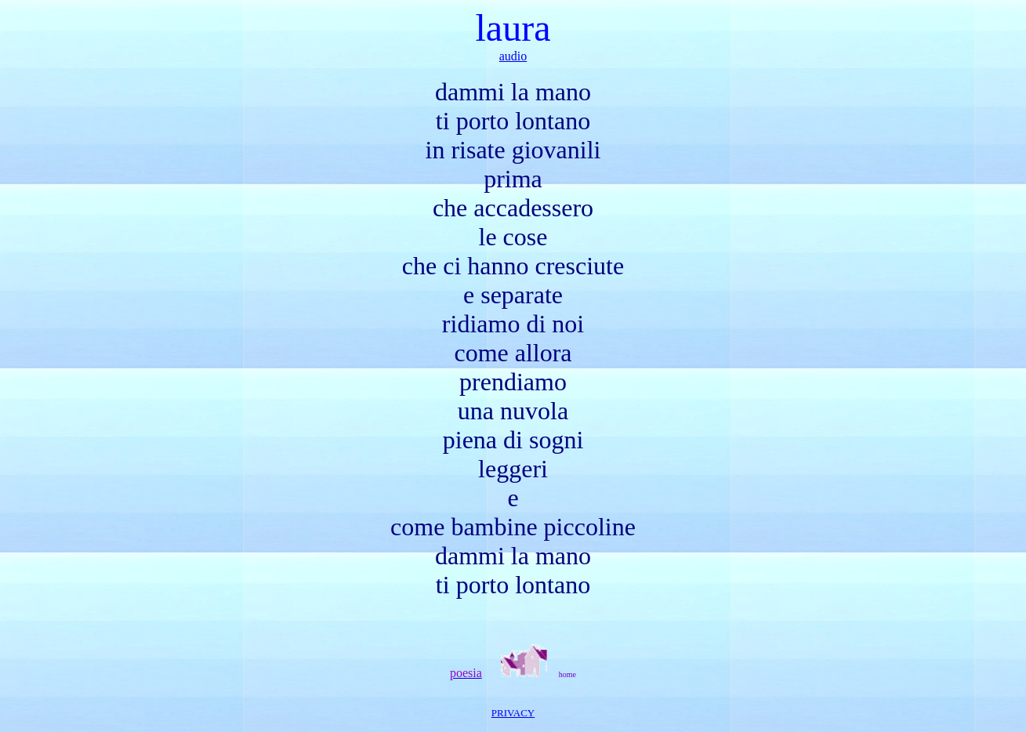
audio (513, 56)
